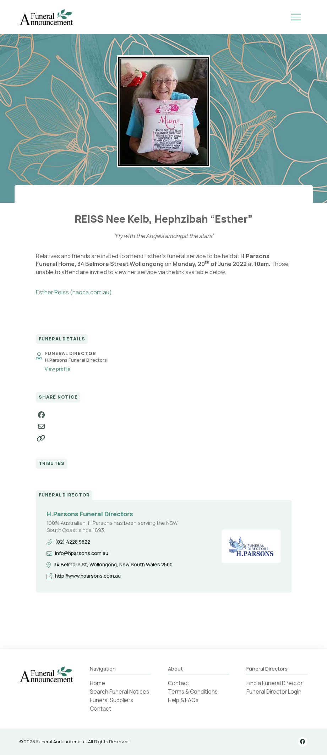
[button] (296, 17)
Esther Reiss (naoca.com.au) (74, 292)
